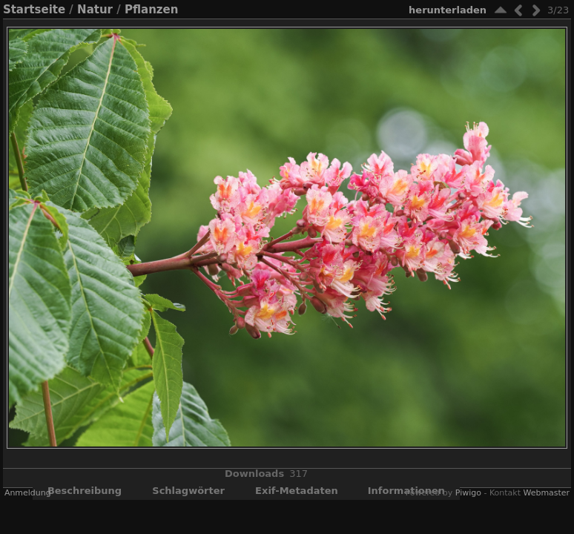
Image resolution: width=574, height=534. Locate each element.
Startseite (34, 9)
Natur (95, 9)
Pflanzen (152, 9)
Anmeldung (27, 493)
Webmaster (546, 493)
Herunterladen (447, 10)
